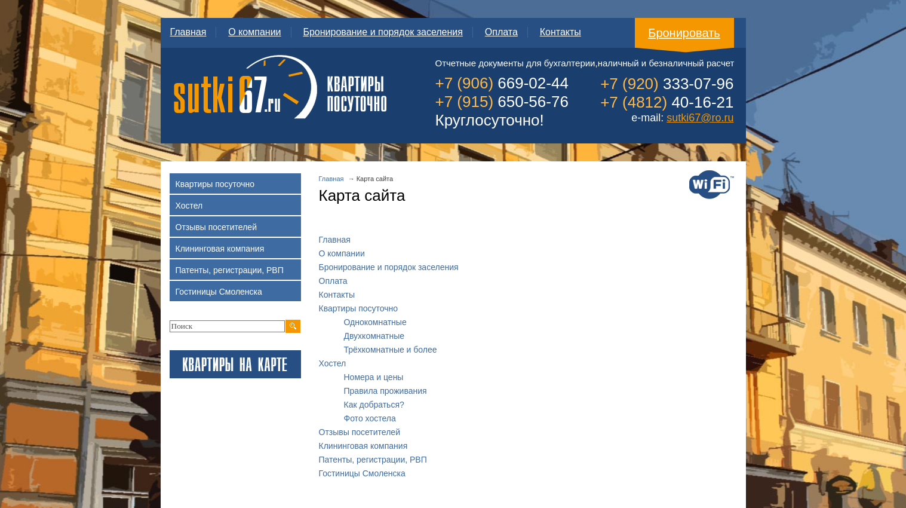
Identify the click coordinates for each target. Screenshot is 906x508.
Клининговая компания (363, 446)
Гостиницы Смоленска (362, 473)
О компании (254, 32)
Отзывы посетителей (359, 432)
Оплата (501, 32)
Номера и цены (374, 377)
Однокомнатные (375, 322)
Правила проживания (385, 391)
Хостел (332, 363)
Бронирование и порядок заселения (382, 32)
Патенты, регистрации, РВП (373, 459)
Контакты (560, 32)
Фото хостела (370, 418)
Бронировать (684, 32)
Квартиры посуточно (358, 308)
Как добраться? (374, 404)
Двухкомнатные (374, 336)
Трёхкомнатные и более (390, 349)
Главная (188, 32)
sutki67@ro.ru (700, 118)
